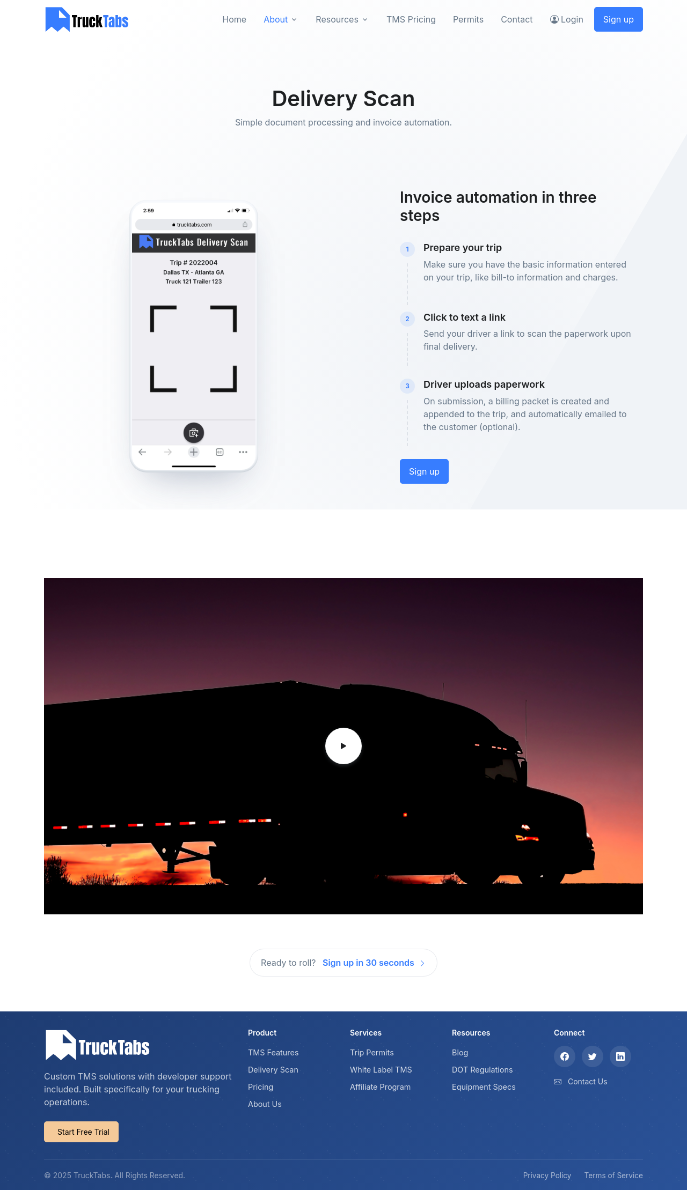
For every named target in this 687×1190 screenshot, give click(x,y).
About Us (265, 1103)
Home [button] (234, 19)
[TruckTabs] (87, 19)
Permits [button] (468, 19)
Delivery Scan (273, 1069)
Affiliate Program (380, 1086)
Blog (460, 1052)
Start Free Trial (83, 1131)
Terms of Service (613, 1175)
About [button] (276, 19)
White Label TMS (381, 1069)
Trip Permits (372, 1052)
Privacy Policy (547, 1175)
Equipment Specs (484, 1086)
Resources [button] (337, 19)
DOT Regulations (482, 1069)
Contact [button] (516, 19)
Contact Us (588, 1081)
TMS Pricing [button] (411, 19)
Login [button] (566, 19)
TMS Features (273, 1052)
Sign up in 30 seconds (374, 962)
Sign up (618, 19)
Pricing (260, 1086)
